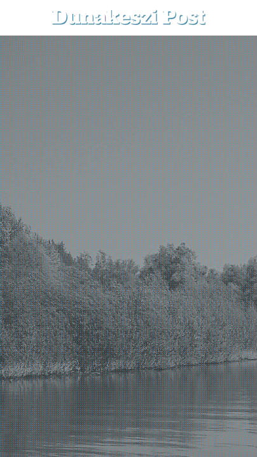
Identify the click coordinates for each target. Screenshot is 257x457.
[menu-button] (20, 18)
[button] (238, 17)
